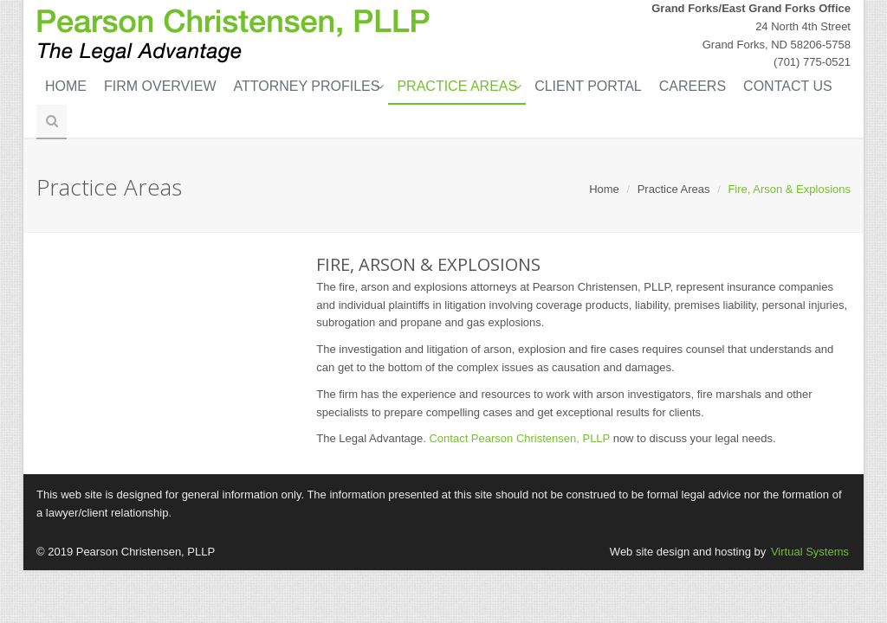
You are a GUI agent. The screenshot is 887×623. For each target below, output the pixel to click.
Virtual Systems (810, 551)
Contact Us (787, 86)
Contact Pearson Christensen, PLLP (519, 438)
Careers (692, 86)
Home (66, 86)
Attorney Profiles (307, 86)
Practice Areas (457, 86)
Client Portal (588, 86)
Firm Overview (160, 86)
